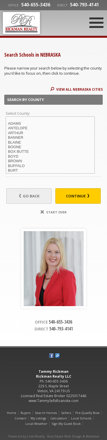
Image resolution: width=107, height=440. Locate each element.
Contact (20, 418)
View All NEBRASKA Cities (76, 89)
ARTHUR (50, 133)
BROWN (50, 161)
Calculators (58, 418)
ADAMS (50, 123)
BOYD (50, 156)
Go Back (29, 196)
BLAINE (50, 142)
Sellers (66, 413)
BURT (50, 170)
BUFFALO (50, 166)
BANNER (50, 137)
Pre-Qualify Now (87, 413)
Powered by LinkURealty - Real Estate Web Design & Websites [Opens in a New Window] (53, 436)
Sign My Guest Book (66, 424)
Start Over (54, 212)
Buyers (26, 413)
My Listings (38, 418)
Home (11, 413)
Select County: (18, 113)
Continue (77, 196)
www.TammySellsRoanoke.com (53, 400)
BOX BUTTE (50, 151)
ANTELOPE (50, 128)
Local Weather (36, 424)
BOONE (50, 147)
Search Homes (46, 413)
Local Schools (81, 418)
